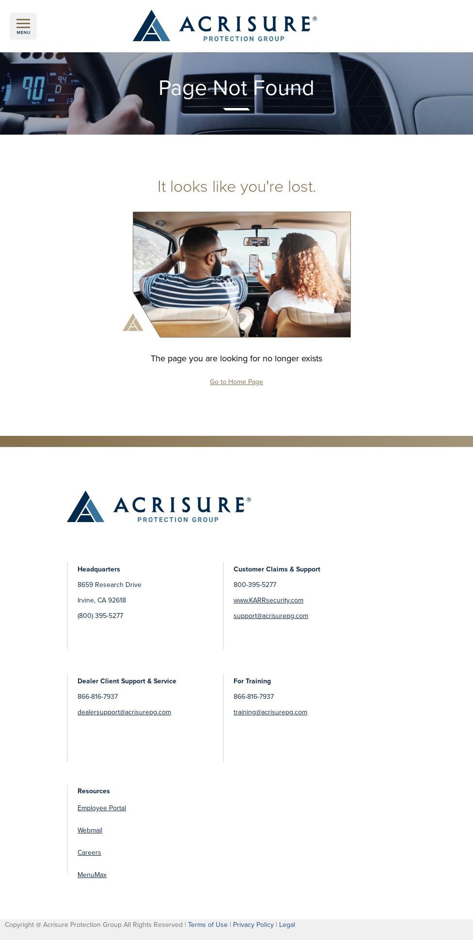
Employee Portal (102, 808)
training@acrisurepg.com (270, 712)
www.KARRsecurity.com (268, 600)
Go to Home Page (236, 382)
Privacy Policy (253, 925)
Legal (287, 925)
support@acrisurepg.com (271, 616)
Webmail (90, 830)
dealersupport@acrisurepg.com (124, 712)
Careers (89, 853)
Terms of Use (208, 925)
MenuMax (92, 875)
